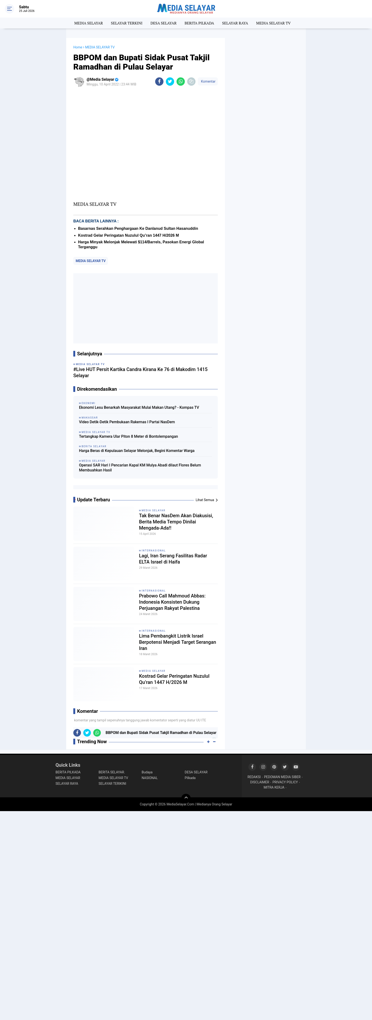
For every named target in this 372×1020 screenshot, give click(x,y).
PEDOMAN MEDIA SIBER (282, 777)
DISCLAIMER (259, 782)
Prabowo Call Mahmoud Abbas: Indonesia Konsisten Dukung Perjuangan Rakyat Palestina (172, 602)
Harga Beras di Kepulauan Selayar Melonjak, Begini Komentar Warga (137, 450)
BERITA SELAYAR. (112, 772)
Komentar (207, 81)
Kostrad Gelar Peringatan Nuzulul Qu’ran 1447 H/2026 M (128, 235)
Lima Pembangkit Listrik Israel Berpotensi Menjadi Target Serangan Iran (177, 642)
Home (77, 47)
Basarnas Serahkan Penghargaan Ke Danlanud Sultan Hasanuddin (138, 228)
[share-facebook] (159, 81)
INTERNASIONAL (154, 550)
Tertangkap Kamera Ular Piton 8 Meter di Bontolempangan (128, 436)
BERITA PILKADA (199, 23)
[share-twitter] (170, 81)
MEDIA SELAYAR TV (273, 23)
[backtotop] (186, 798)
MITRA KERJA (274, 787)
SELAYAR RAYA (235, 23)
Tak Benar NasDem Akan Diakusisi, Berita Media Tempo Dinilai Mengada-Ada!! (176, 522)
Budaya (147, 772)
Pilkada (190, 778)
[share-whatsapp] (181, 81)
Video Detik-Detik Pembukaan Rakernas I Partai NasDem (127, 422)
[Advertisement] (145, 308)
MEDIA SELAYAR (88, 23)
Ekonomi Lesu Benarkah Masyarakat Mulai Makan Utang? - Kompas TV (139, 407)
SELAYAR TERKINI (127, 23)
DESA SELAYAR (163, 23)
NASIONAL (150, 778)
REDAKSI (254, 777)
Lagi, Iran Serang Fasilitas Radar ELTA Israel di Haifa (173, 559)
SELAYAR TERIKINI (112, 783)
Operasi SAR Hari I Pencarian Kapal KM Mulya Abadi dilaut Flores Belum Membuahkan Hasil (140, 467)
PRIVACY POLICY (285, 782)
